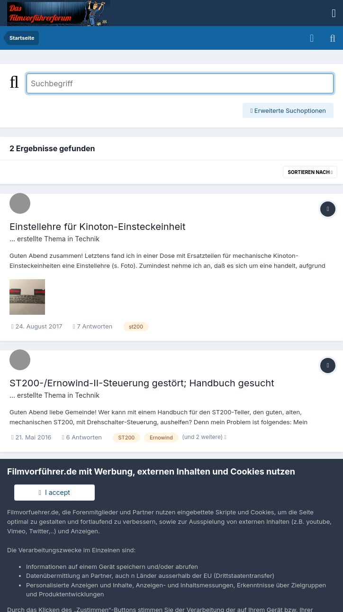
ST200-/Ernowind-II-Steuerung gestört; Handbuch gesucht (141, 383)
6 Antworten (82, 437)
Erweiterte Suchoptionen (288, 110)
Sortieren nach (310, 172)
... (12, 239)
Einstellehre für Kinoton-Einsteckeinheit (97, 226)
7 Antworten (92, 326)
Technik (87, 239)
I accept (54, 492)
